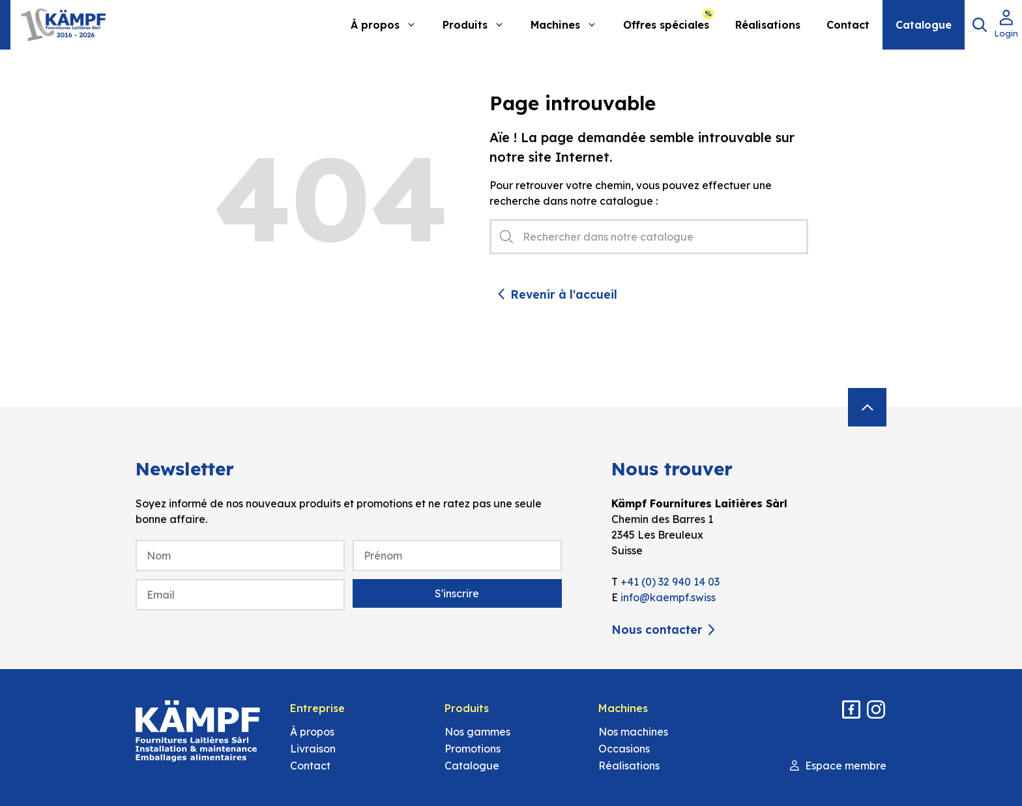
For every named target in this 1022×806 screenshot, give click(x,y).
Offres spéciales (666, 24)
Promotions (473, 748)
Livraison (313, 748)
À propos (390, 25)
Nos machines (633, 731)
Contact (847, 24)
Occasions (624, 748)
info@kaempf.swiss (668, 597)
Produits (480, 25)
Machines (570, 25)
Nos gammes (477, 731)
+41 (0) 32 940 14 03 (670, 581)
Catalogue (924, 24)
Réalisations (767, 24)
